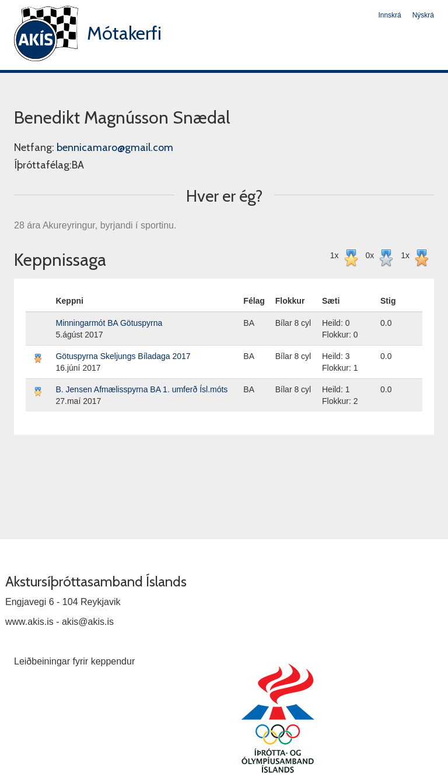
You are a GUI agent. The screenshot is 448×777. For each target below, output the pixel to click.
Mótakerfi (124, 33)
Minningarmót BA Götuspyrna (108, 323)
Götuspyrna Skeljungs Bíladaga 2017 (122, 356)
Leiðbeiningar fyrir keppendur (74, 661)
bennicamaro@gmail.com (115, 147)
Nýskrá (423, 15)
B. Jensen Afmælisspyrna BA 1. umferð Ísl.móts (141, 389)
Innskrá (389, 15)
